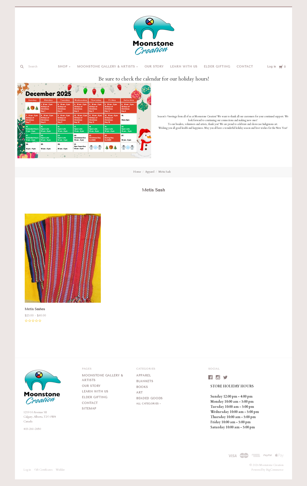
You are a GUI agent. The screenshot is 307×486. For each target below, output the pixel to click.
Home (137, 172)
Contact (245, 66)
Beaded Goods (149, 398)
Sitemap (89, 408)
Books (142, 387)
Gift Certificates (43, 470)
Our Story (154, 66)
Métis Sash (164, 172)
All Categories (148, 403)
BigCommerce (275, 470)
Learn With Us (183, 66)
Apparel (149, 172)
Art (139, 392)
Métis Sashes (35, 309)
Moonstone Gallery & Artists (106, 66)
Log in (271, 66)
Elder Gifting (217, 66)
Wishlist (60, 470)
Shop (63, 66)
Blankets (144, 381)
